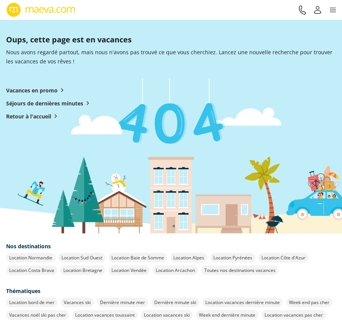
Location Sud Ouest (81, 257)
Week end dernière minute (227, 315)
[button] (332, 10)
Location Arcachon (175, 270)
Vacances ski (77, 302)
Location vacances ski (167, 315)
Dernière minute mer (122, 302)
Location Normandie (30, 257)
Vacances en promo (36, 90)
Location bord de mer (32, 302)
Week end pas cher (309, 302)
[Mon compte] (317, 10)
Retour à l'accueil (33, 116)
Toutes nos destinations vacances (240, 270)
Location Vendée (129, 270)
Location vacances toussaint (105, 315)
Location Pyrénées (232, 257)
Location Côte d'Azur (283, 257)
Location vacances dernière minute (242, 302)
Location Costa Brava (31, 270)
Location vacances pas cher (294, 315)
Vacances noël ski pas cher (37, 315)
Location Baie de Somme (137, 257)
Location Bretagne (82, 270)
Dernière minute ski (175, 302)
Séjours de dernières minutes (49, 103)
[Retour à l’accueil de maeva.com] (41, 10)
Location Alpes (188, 257)
